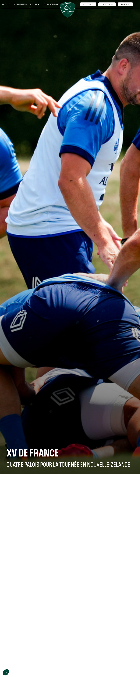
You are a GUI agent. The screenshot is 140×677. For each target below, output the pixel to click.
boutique (125, 4)
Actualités (20, 4)
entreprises (107, 4)
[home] (67, 10)
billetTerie (88, 4)
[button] (7, 4)
